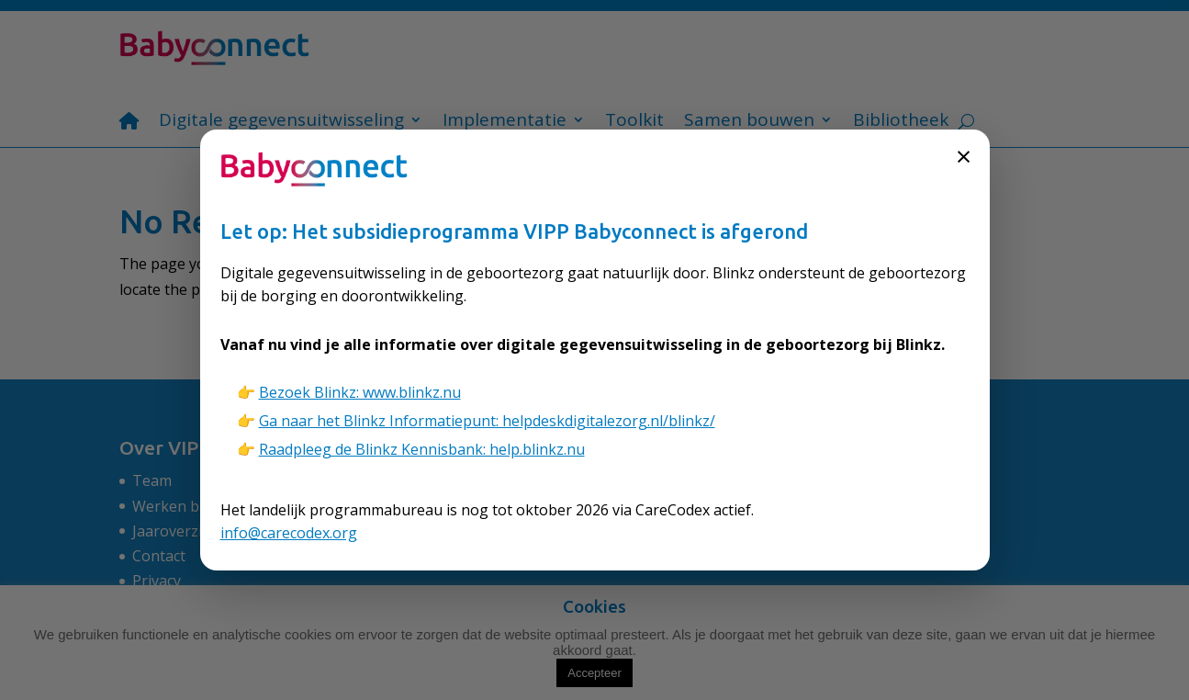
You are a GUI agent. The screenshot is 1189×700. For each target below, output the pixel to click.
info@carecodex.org (288, 533)
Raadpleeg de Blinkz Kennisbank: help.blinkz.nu (422, 449)
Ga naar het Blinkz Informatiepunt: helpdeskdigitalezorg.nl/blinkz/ (487, 421)
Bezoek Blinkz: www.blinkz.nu (360, 392)
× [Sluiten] (963, 156)
